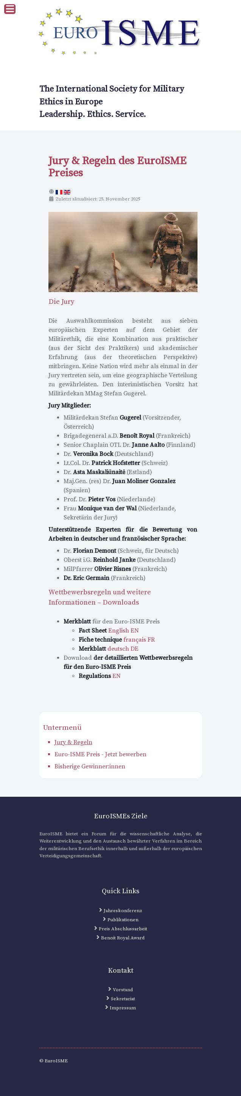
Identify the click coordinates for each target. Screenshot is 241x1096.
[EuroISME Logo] (121, 32)
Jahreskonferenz (123, 911)
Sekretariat (123, 999)
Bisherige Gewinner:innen (89, 766)
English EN (109, 630)
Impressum (123, 1008)
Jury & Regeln (73, 742)
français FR (117, 640)
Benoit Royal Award (123, 938)
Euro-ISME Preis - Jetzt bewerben (100, 754)
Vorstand (123, 990)
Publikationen (122, 920)
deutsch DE (108, 649)
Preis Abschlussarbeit (123, 929)
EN (100, 676)
